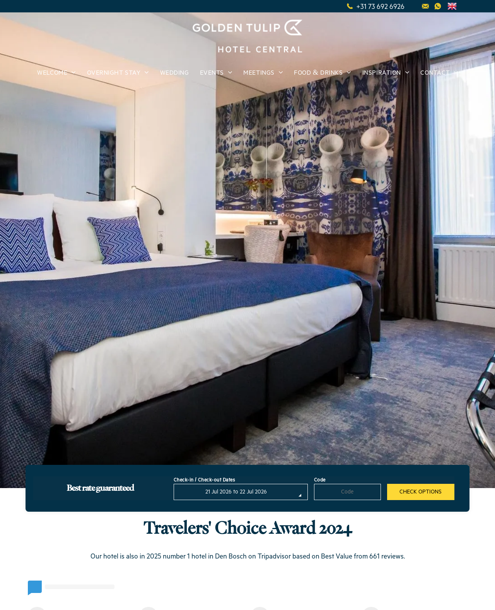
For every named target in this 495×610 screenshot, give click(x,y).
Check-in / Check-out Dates (205, 480)
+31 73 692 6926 (380, 6)
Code (320, 480)
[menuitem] (56, 73)
